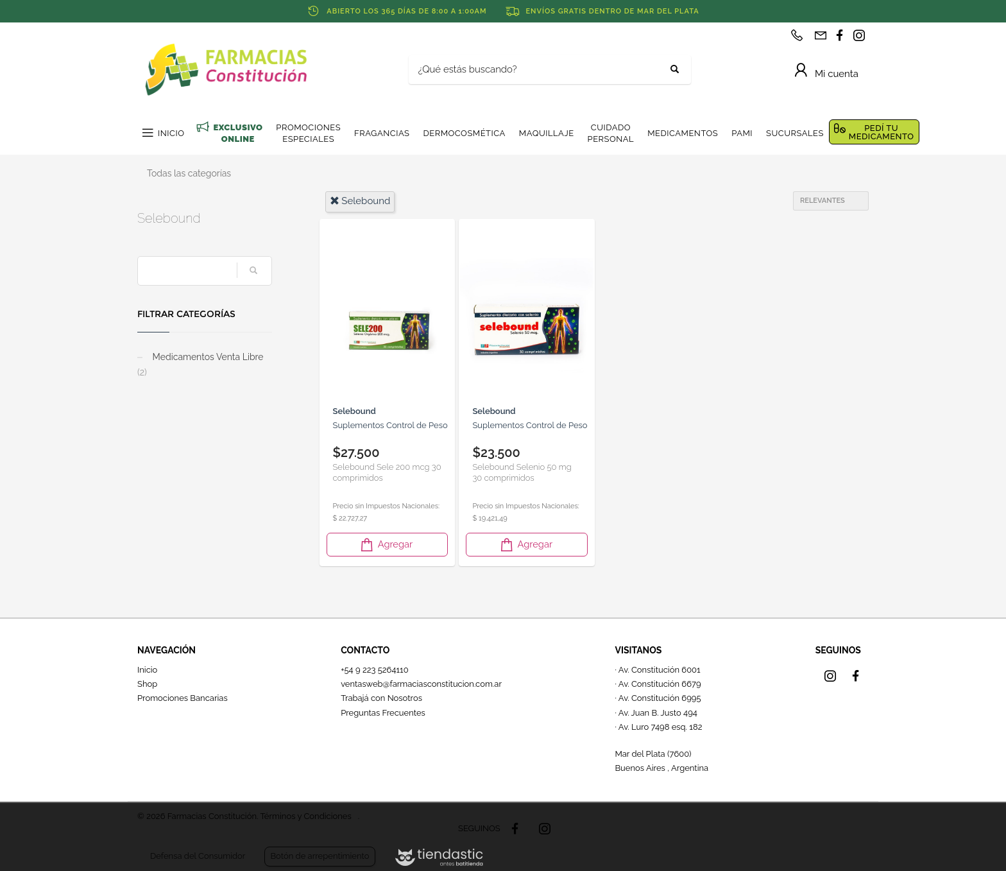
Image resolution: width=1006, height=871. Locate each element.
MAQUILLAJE (546, 133)
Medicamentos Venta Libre (200, 364)
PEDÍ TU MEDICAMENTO (881, 132)
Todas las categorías (189, 173)
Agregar (386, 545)
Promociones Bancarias (182, 698)
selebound (360, 201)
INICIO (171, 133)
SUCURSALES (795, 133)
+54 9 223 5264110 (375, 670)
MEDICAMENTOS (682, 133)
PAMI (742, 133)
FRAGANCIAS (381, 133)
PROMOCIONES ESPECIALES (308, 133)
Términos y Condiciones (305, 816)
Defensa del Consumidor (197, 856)
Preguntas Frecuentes (383, 713)
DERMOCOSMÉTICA (464, 133)
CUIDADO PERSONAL (611, 133)
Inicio (147, 670)
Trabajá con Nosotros (381, 698)
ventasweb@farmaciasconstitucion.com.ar (421, 684)
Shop (147, 684)
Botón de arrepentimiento (319, 856)
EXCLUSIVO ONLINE (237, 133)
